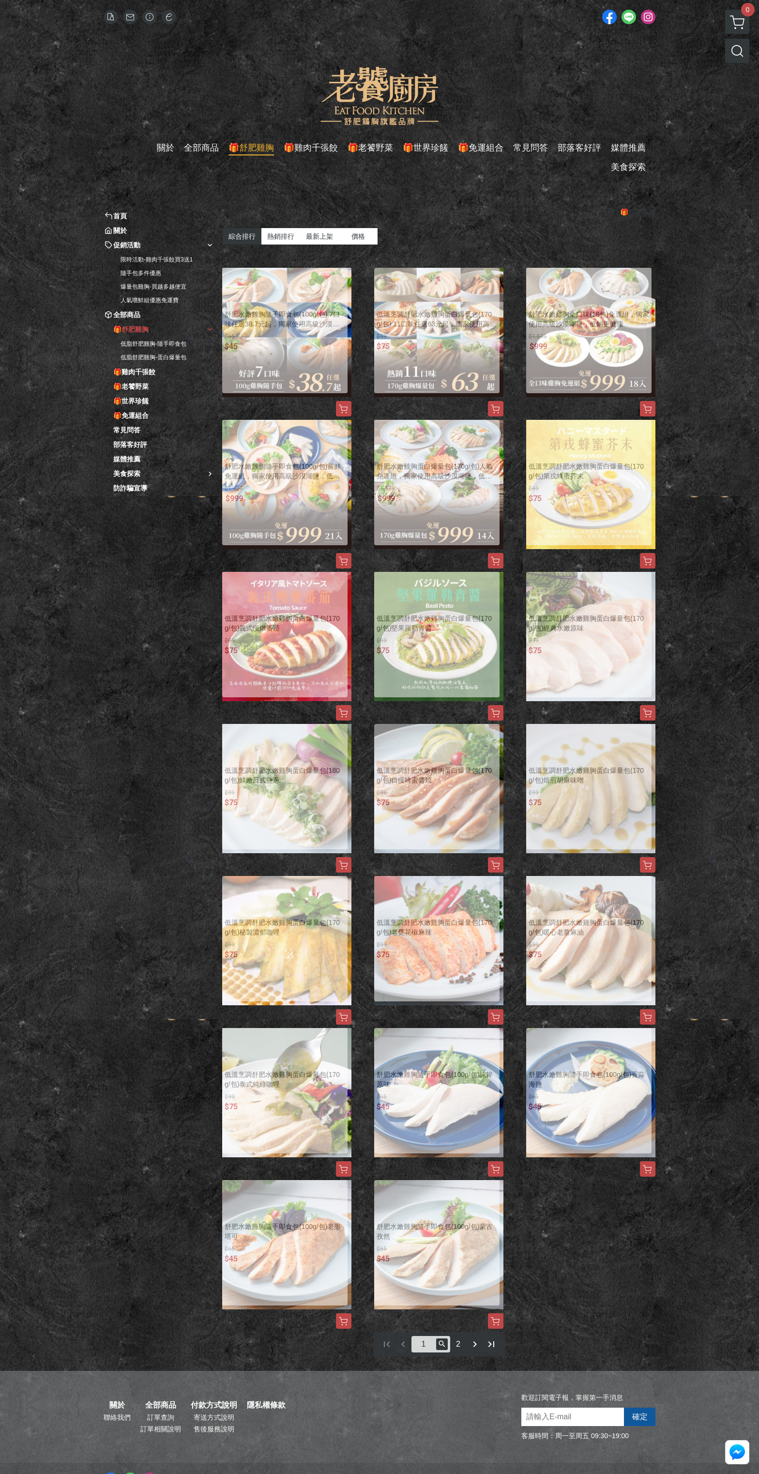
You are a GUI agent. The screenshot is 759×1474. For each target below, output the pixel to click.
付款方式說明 (214, 1405)
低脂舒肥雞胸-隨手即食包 (153, 343)
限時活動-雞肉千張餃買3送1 (157, 259)
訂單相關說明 (160, 1429)
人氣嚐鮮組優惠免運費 (150, 300)
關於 (117, 1405)
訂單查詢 (160, 1417)
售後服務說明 (214, 1429)
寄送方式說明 (214, 1417)
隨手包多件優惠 (141, 273)
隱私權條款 (266, 1405)
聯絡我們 (117, 1417)
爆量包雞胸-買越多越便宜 (153, 286)
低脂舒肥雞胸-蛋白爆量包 (153, 357)
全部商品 (160, 1405)
